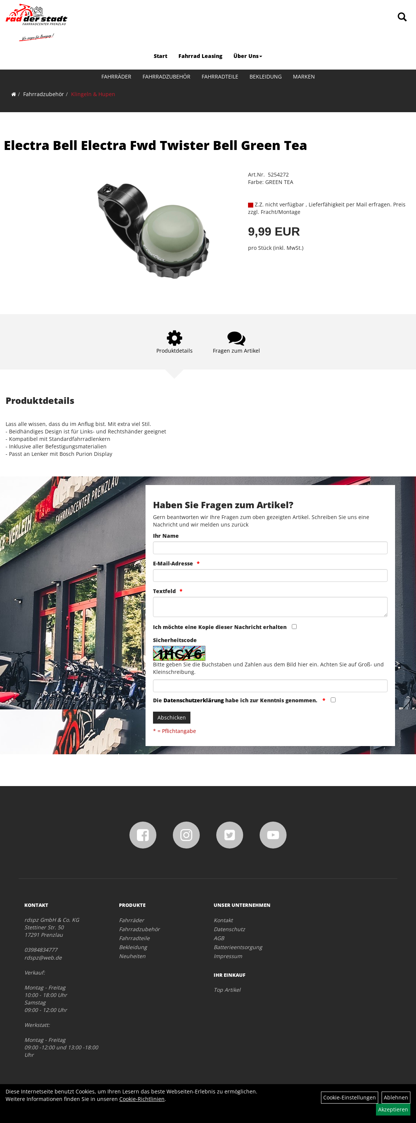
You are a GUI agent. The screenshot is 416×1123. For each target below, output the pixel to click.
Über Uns (247, 55)
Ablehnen (396, 1097)
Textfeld (164, 591)
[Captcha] (270, 685)
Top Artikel (227, 989)
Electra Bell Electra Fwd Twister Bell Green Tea (155, 145)
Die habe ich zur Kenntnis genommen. (236, 700)
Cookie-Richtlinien (142, 1098)
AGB (219, 938)
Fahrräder (116, 76)
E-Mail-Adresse (173, 563)
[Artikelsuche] (402, 17)
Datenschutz (229, 929)
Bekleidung (266, 76)
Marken (304, 76)
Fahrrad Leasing (200, 55)
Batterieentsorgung (238, 947)
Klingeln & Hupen (93, 94)
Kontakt (223, 920)
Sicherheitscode (175, 640)
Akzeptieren (393, 1109)
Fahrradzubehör (166, 76)
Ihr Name (166, 535)
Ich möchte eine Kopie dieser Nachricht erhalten (220, 626)
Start (160, 55)
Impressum (228, 956)
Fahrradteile (220, 76)
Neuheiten (132, 956)
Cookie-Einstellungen (349, 1097)
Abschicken (171, 717)
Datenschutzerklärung (193, 700)
